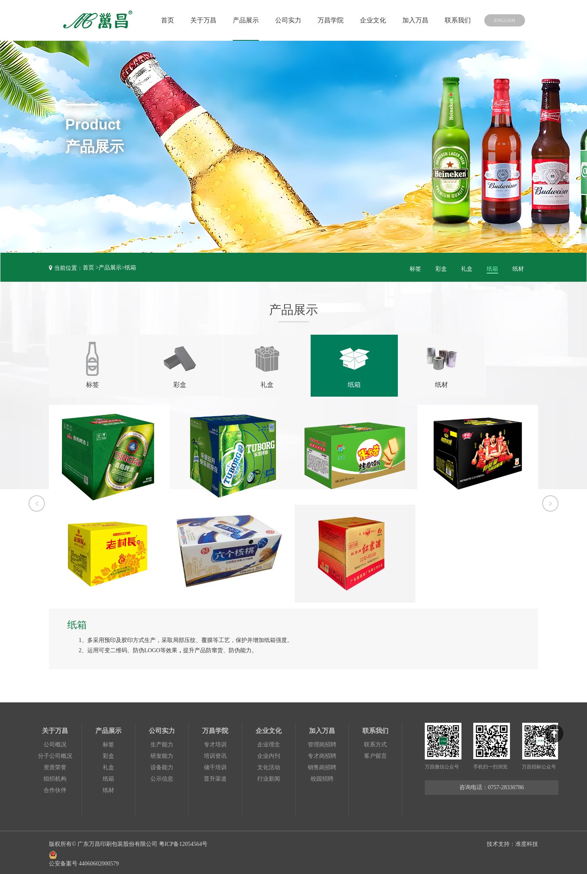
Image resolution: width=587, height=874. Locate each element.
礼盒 (466, 268)
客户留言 (375, 753)
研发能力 (161, 753)
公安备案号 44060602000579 (129, 855)
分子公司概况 (55, 753)
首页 (160, 20)
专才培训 (215, 742)
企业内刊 (268, 753)
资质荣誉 (55, 764)
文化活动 (268, 764)
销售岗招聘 (322, 764)
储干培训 (215, 764)
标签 (415, 268)
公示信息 (161, 776)
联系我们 (450, 20)
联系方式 (375, 742)
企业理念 (268, 742)
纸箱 (130, 268)
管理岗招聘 (322, 742)
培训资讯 (215, 753)
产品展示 (238, 20)
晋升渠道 (215, 776)
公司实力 (281, 20)
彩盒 (441, 268)
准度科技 (526, 841)
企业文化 (366, 20)
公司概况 (55, 742)
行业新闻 (268, 776)
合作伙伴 (55, 787)
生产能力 (161, 742)
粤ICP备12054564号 (183, 841)
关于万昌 (196, 20)
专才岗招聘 (322, 753)
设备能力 (161, 764)
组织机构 (55, 776)
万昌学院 (323, 20)
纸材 (518, 268)
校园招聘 (322, 776)
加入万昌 (408, 20)
